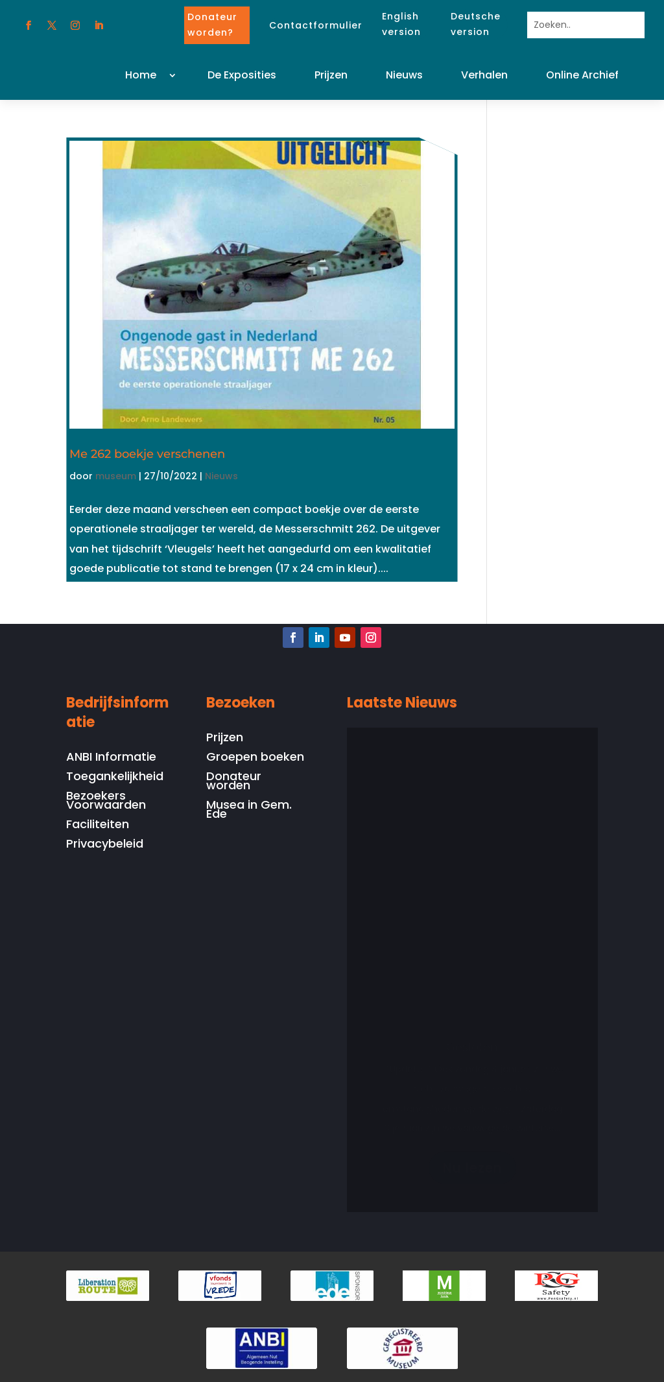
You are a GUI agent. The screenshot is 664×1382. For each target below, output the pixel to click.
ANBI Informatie (111, 758)
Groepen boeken (255, 758)
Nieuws (404, 74)
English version (401, 24)
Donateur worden (233, 782)
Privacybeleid (104, 845)
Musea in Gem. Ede (249, 811)
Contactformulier (315, 25)
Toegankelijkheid (114, 778)
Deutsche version (476, 24)
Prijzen (331, 74)
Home (140, 74)
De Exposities (242, 74)
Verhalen (484, 74)
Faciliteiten (97, 826)
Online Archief (582, 74)
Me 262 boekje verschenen (147, 454)
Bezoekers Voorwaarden (106, 802)
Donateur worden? (212, 24)
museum (115, 476)
